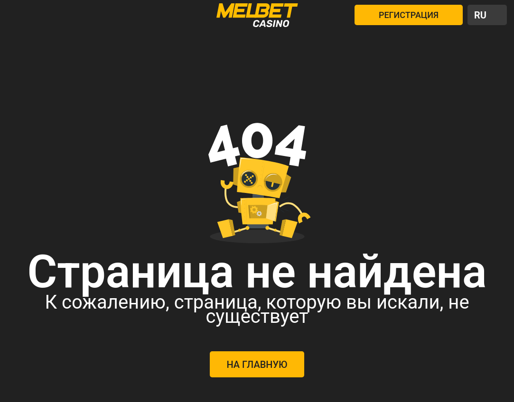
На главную (256, 364)
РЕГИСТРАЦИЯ (409, 15)
